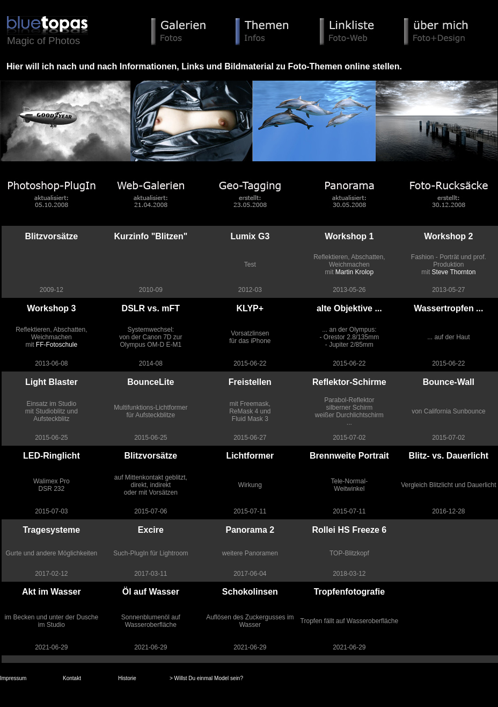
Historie (127, 678)
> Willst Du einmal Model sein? (206, 678)
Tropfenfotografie (349, 591)
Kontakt (72, 678)
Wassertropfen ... (448, 308)
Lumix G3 (249, 236)
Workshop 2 (448, 236)
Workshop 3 (51, 308)
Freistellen (250, 382)
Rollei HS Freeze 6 (349, 529)
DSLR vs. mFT (151, 308)
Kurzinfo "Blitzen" (150, 236)
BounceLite (150, 382)
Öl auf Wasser (150, 591)
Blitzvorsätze (51, 236)
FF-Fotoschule (56, 344)
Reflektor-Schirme (349, 382)
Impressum (13, 678)
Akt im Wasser (51, 591)
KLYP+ (250, 308)
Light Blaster (51, 382)
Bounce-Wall (448, 382)
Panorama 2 (249, 529)
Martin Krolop (354, 272)
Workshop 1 (349, 236)
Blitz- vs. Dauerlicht (448, 455)
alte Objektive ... (349, 308)
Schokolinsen (250, 591)
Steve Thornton (454, 272)
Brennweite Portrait (349, 455)
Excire (151, 529)
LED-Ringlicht (51, 455)
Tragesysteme (51, 529)
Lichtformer (250, 455)
